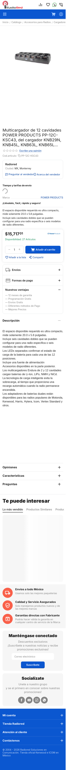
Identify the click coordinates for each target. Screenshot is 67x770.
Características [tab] (32, 475)
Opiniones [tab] (32, 467)
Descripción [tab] (32, 320)
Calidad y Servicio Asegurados (35, 602)
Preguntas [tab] (32, 484)
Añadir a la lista (15, 257)
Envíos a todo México (29, 589)
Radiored (11, 164)
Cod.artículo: (10, 155)
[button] (36, 257)
